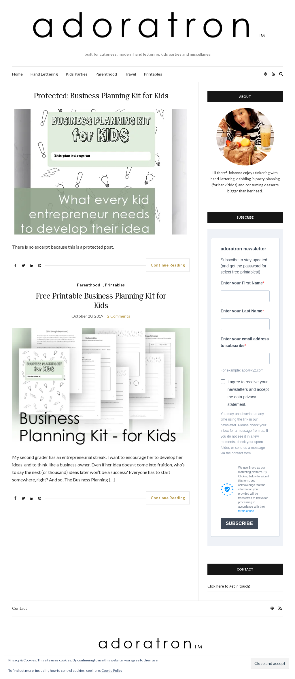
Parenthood (106, 74)
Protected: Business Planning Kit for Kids (101, 95)
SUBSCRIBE (239, 523)
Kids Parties (77, 74)
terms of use (246, 511)
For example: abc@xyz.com (242, 370)
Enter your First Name (242, 283)
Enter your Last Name (241, 311)
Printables (153, 74)
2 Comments (118, 316)
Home (17, 74)
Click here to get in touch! (228, 586)
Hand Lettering (44, 74)
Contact (19, 608)
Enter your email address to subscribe (245, 342)
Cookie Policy (111, 670)
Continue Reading (168, 264)
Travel (130, 74)
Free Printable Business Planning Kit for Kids (101, 300)
